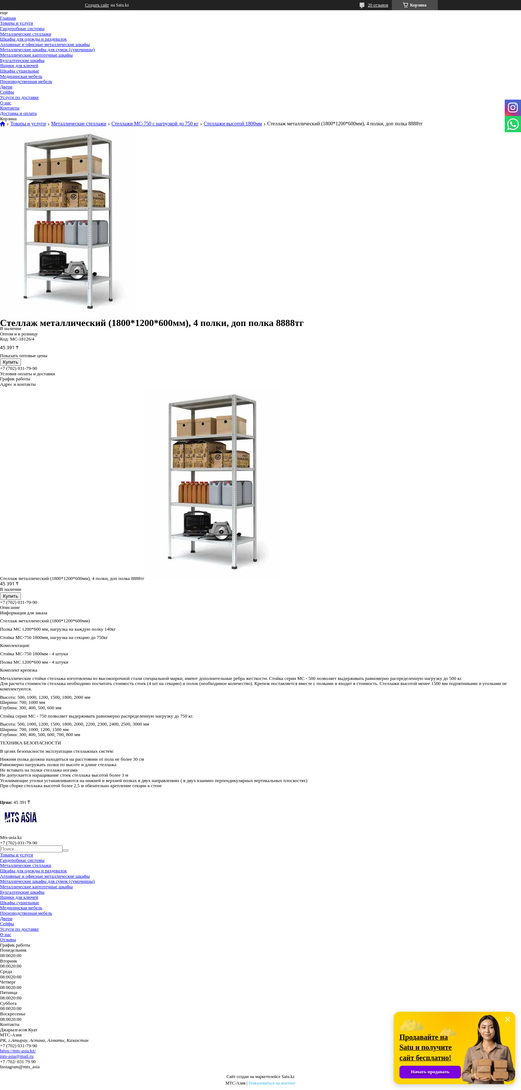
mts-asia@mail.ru (16, 1056)
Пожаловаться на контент (272, 1083)
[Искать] (65, 850)
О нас (5, 102)
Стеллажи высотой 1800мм (233, 123)
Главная (8, 18)
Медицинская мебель (21, 76)
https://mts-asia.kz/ (18, 1050)
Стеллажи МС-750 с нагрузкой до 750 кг (155, 123)
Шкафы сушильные (19, 71)
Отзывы (8, 939)
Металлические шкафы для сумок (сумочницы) (47, 49)
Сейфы (7, 92)
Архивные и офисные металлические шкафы (45, 44)
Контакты (10, 107)
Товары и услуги (16, 23)
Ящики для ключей (19, 65)
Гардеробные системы (22, 28)
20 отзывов (378, 5)
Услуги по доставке (19, 97)
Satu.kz (288, 1076)
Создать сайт (97, 5)
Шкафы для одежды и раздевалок (33, 39)
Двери (6, 86)
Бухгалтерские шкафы (22, 60)
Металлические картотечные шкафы (36, 55)
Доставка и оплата (18, 113)
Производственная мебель (26, 81)
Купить (10, 362)
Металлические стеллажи (25, 34)
